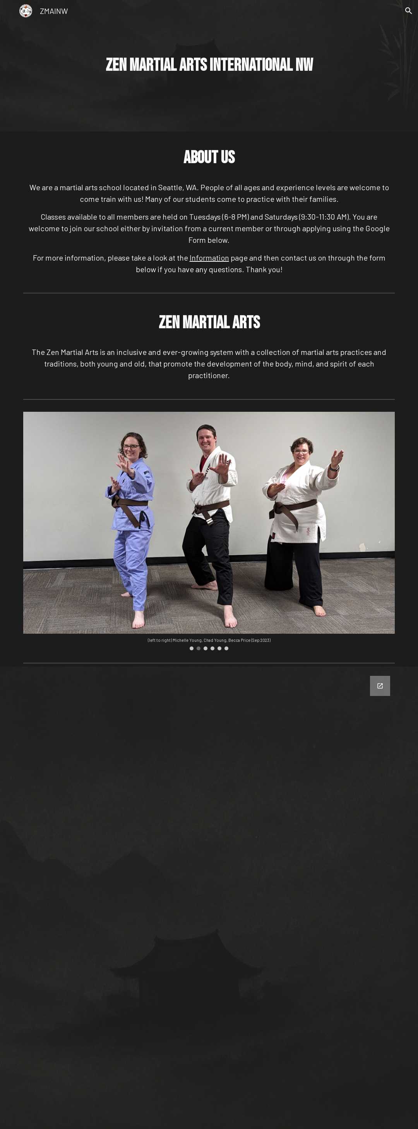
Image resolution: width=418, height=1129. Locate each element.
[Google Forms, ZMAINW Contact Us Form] (208, 898)
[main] (209, 66)
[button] (408, 11)
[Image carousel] (208, 531)
